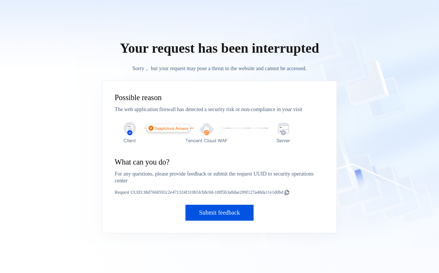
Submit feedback (219, 212)
